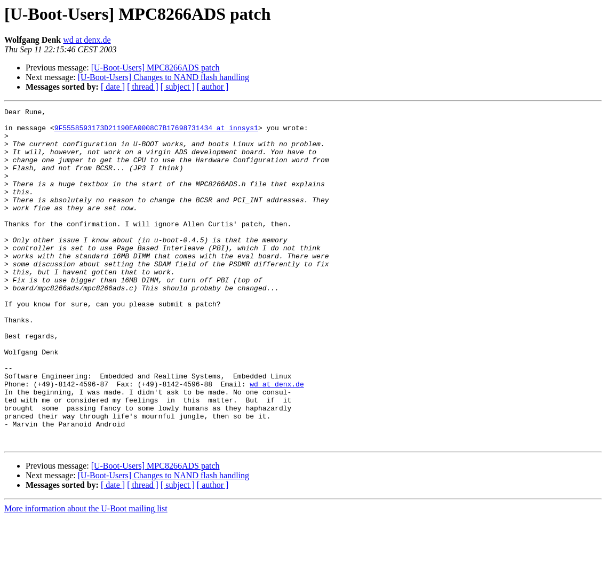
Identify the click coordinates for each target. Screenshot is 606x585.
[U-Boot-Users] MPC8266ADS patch (155, 67)
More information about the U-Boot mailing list (86, 575)
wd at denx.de (86, 39)
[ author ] (213, 86)
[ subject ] (178, 86)
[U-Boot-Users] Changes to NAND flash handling (163, 77)
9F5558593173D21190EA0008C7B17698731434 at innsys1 (156, 132)
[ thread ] (142, 86)
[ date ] (113, 86)
